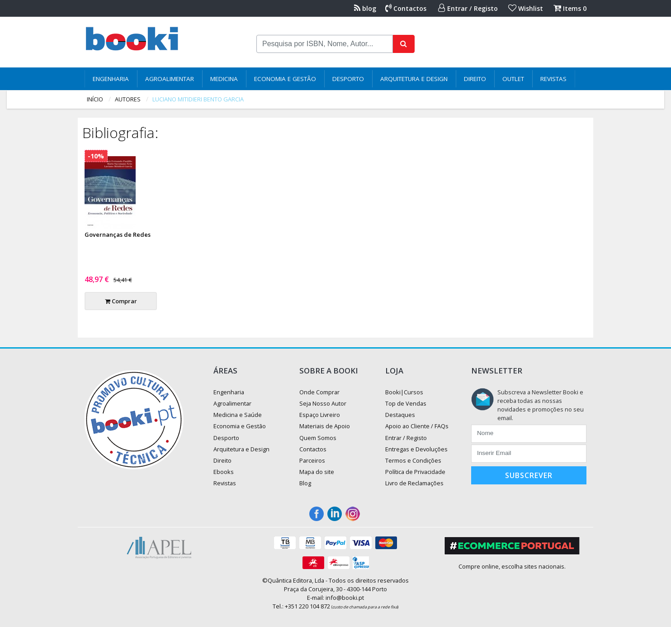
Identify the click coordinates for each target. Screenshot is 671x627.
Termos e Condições (413, 460)
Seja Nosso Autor (322, 403)
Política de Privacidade (415, 472)
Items (569, 8)
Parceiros (312, 460)
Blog (305, 483)
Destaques (400, 415)
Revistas (553, 79)
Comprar (121, 301)
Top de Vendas (405, 403)
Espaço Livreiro (319, 415)
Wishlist (525, 8)
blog (365, 8)
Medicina (224, 79)
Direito (475, 79)
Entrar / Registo (468, 8)
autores (128, 99)
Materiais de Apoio (324, 426)
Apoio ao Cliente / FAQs (417, 426)
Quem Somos (317, 438)
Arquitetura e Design (414, 79)
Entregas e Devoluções (416, 449)
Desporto (348, 79)
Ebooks (223, 472)
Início (95, 99)
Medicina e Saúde (237, 415)
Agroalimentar (169, 79)
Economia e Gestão (285, 79)
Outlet (513, 79)
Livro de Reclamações (414, 483)
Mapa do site (316, 472)
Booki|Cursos (404, 392)
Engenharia (111, 79)
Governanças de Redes (118, 234)
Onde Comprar (319, 392)
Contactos (405, 8)
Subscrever (529, 475)
